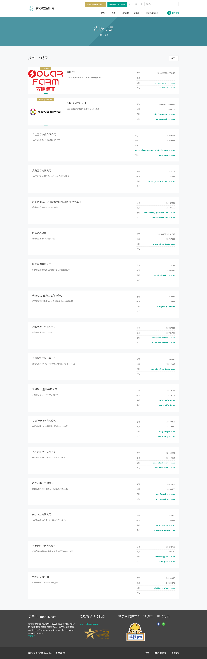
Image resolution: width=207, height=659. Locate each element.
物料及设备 (103, 35)
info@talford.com (167, 400)
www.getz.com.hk (166, 561)
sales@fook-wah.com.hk (163, 463)
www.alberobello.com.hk (163, 217)
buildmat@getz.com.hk (164, 556)
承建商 (138, 13)
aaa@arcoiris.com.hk (165, 494)
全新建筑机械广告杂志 (117, 5)
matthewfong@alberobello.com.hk (159, 212)
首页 (147, 653)
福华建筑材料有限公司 (44, 452)
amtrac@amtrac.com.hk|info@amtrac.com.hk (155, 150)
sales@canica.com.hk (165, 525)
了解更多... (32, 636)
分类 (104, 13)
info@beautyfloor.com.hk (163, 338)
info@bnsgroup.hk (166, 431)
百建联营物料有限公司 (44, 420)
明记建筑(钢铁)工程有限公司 (47, 295)
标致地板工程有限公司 (44, 327)
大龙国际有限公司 (41, 170)
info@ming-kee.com (165, 306)
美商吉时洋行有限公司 (44, 545)
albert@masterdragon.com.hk (161, 181)
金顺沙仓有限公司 (45, 100)
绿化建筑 (126, 13)
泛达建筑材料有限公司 (44, 358)
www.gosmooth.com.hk (164, 119)
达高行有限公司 (40, 577)
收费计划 (175, 13)
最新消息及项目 (153, 13)
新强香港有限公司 (41, 264)
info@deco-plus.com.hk (164, 588)
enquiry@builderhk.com (89, 624)
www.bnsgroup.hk (166, 436)
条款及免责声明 (160, 653)
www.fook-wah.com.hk (164, 468)
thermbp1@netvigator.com (162, 369)
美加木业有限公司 (41, 514)
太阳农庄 (45, 68)
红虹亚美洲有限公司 (43, 483)
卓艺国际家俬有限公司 (44, 134)
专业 (115, 13)
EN (130, 4)
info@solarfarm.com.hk (164, 83)
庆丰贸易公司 (39, 233)
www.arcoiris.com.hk (165, 499)
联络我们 (175, 653)
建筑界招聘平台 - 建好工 (95, 5)
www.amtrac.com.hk (165, 155)
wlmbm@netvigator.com (163, 244)
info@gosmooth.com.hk (164, 114)
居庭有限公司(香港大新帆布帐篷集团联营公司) (56, 201)
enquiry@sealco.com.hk (164, 275)
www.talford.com (167, 405)
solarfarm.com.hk (167, 88)
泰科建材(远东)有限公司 (44, 389)
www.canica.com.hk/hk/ (164, 530)
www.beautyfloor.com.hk (163, 342)
